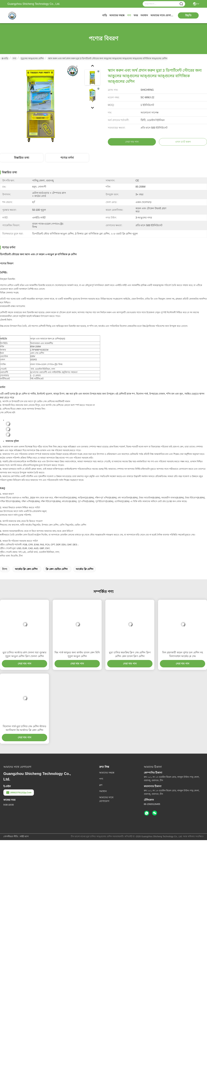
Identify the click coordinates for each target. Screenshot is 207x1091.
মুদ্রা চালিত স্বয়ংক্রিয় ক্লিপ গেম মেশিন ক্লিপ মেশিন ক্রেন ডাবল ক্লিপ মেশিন (130, 654)
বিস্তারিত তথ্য (21, 157)
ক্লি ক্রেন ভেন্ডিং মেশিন (57, 569)
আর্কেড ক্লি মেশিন (84, 569)
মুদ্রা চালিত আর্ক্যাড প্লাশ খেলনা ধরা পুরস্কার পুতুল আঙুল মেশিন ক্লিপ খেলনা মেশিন (25, 654)
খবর (136, 15)
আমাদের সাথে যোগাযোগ (162, 15)
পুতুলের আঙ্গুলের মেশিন (32, 58)
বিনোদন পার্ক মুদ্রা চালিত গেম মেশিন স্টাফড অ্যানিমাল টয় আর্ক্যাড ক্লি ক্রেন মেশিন (24, 728)
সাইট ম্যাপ (24, 836)
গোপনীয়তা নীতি (10, 836)
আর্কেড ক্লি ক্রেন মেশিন (26, 569)
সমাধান (144, 15)
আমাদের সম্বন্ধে (117, 15)
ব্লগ (100, 785)
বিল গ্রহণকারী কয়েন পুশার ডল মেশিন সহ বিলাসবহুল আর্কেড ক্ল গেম (182, 654)
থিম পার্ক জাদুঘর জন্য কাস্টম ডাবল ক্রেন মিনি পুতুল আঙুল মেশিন (77, 654)
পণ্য (129, 15)
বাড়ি (104, 15)
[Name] (181, 4)
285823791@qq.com (18, 792)
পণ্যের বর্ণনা (67, 157)
